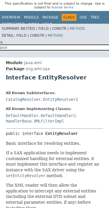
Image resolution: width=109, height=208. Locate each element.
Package (50, 17)
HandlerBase (18, 121)
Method (77, 29)
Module (31, 17)
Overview (11, 17)
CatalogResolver (23, 99)
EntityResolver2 (60, 99)
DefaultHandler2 (58, 115)
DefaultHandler (22, 115)
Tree (94, 17)
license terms (62, 7)
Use (83, 17)
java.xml (33, 62)
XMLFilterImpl (49, 121)
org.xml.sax (38, 68)
